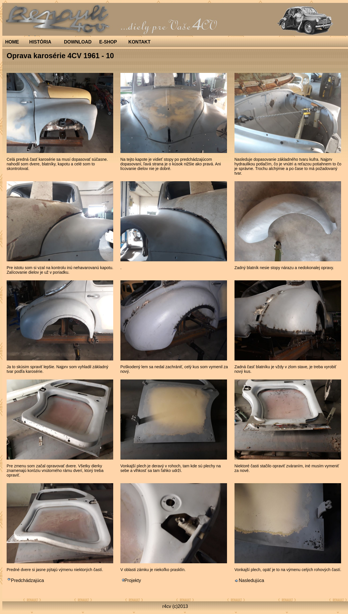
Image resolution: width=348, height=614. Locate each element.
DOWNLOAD (78, 41)
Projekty (130, 580)
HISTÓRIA (40, 41)
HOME (12, 41)
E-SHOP (108, 41)
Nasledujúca (249, 580)
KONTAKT (139, 41)
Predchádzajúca (25, 580)
